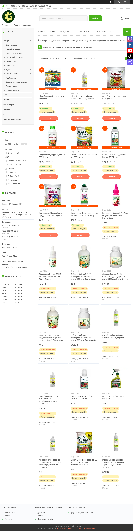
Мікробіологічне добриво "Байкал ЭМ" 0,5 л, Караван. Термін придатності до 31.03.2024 (51, 400)
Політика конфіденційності (85, 528)
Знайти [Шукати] (95, 18)
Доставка (41, 513)
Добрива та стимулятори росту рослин (78, 41)
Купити (48, 118)
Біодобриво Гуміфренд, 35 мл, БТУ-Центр (115, 97)
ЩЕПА (52, 32)
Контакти (8, 519)
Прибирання (11, 78)
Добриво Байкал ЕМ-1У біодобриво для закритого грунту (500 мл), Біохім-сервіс (83, 337)
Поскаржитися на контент (65, 528)
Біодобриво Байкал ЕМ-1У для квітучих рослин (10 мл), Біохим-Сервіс (115, 215)
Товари (6, 40)
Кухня (8, 70)
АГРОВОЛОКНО (82, 32)
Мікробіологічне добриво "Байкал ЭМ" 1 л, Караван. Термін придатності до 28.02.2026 (113, 463)
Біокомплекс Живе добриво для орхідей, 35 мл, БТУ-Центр (52, 214)
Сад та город (11, 45)
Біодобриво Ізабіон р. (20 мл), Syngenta (51, 97)
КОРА (40, 32)
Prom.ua (79, 526)
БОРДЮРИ (64, 32)
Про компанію (10, 513)
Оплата (40, 516)
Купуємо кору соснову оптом (81, 513)
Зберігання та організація (16, 82)
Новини (6, 110)
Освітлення (11, 65)
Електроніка (11, 61)
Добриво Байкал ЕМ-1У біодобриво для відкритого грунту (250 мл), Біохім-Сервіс (83, 276)
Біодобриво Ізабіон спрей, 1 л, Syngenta (115, 397)
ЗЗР (112, 32)
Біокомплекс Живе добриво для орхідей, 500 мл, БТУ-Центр (84, 214)
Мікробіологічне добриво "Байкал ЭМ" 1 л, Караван (113, 336)
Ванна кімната (12, 74)
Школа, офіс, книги (14, 53)
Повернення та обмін (12, 119)
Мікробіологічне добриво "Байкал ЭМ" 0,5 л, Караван (82, 97)
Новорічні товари (13, 49)
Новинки (7, 100)
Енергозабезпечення (14, 57)
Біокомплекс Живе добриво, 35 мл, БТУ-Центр (84, 156)
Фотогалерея (8, 105)
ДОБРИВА (101, 32)
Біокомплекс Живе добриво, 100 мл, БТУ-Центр (83, 397)
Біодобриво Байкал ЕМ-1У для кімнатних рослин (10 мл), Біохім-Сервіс (52, 276)
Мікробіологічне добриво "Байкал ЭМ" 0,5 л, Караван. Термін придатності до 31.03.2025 (51, 463)
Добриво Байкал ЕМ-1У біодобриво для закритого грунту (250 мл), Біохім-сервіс (51, 337)
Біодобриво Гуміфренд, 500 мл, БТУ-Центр (52, 156)
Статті (6, 114)
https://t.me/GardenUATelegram (14, 267)
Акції (5, 95)
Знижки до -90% (12, 90)
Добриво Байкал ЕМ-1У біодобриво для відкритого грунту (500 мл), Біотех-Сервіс (115, 276)
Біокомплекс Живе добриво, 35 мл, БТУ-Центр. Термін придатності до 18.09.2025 (84, 462)
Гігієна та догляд (13, 86)
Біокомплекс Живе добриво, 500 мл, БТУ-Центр (114, 156)
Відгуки (7, 516)
